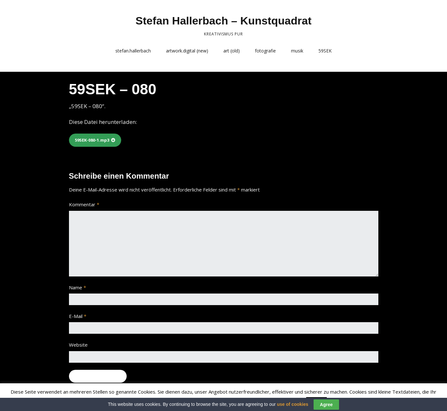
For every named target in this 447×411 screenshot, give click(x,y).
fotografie (265, 51)
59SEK (325, 51)
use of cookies (292, 406)
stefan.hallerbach (133, 51)
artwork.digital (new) (187, 51)
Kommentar (84, 204)
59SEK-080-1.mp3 (92, 140)
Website (78, 344)
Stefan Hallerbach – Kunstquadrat (223, 20)
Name (77, 287)
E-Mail (77, 316)
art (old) (231, 51)
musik (297, 51)
